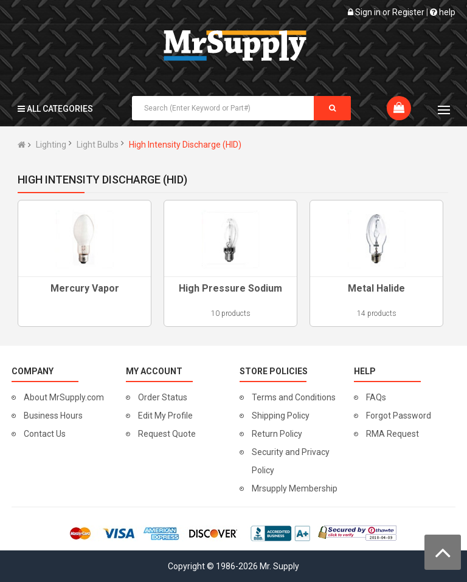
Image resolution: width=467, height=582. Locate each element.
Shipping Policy (281, 415)
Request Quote (167, 434)
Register (408, 12)
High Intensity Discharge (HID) (185, 144)
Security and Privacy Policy (291, 461)
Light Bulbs (98, 144)
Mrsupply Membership (294, 488)
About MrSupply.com (64, 397)
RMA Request (392, 434)
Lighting (51, 144)
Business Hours (53, 415)
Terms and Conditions (294, 397)
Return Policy (277, 434)
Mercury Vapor (84, 288)
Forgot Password (398, 415)
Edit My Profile (165, 415)
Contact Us (45, 434)
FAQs (376, 397)
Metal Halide (376, 288)
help (442, 12)
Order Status (162, 397)
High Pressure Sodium (230, 288)
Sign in (368, 12)
